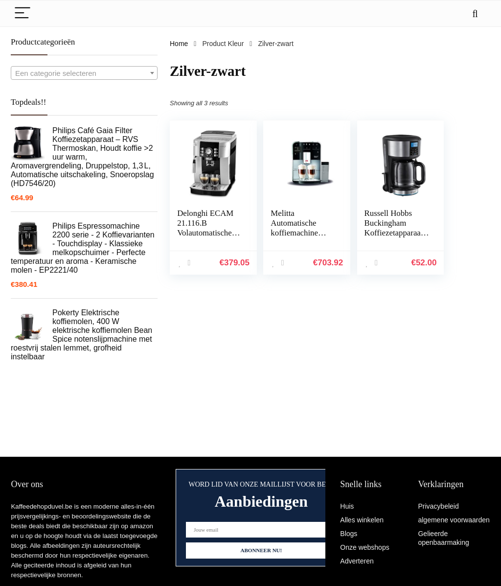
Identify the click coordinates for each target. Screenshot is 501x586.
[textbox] (84, 73)
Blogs (348, 534)
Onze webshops (364, 547)
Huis (347, 506)
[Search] (475, 13)
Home (179, 43)
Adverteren (356, 561)
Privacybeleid (438, 506)
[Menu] (22, 13)
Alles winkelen (362, 520)
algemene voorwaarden (453, 520)
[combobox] (84, 73)
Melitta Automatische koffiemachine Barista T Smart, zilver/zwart (282, 238)
